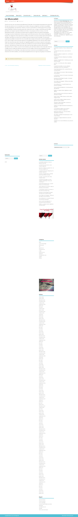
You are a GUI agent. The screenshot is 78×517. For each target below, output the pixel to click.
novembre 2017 (42, 396)
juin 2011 (41, 486)
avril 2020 (41, 363)
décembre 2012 (42, 461)
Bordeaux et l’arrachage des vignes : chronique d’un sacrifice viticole (46, 193)
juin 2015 (41, 420)
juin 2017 (41, 403)
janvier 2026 (41, 298)
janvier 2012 (41, 476)
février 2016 (41, 411)
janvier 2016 (41, 413)
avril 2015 (41, 423)
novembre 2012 (42, 463)
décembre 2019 (42, 368)
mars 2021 (41, 347)
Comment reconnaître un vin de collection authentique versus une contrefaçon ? (62, 67)
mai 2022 (41, 328)
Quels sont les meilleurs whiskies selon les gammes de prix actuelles (62, 100)
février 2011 (41, 492)
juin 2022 (41, 327)
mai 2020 (41, 361)
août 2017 (41, 400)
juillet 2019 (41, 374)
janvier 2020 (41, 367)
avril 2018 (41, 388)
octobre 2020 (41, 354)
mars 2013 (41, 457)
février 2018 (41, 391)
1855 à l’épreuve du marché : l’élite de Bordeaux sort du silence (46, 187)
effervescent (41, 245)
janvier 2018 (41, 393)
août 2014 (41, 434)
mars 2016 (41, 410)
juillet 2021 (41, 341)
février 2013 (41, 459)
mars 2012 (41, 473)
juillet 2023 (41, 315)
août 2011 (41, 483)
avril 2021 (41, 345)
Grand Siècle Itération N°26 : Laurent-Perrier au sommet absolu (46, 184)
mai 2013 (41, 454)
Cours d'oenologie (10, 15)
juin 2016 (41, 408)
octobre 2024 (41, 308)
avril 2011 (41, 489)
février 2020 (41, 365)
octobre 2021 (41, 338)
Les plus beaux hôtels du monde (45, 504)
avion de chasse (42, 499)
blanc (40, 242)
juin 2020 (41, 360)
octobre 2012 (41, 464)
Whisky (40, 257)
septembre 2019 (42, 373)
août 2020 (41, 357)
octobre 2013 (41, 449)
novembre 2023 (42, 311)
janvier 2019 (41, 378)
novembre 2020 (42, 353)
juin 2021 (41, 343)
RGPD (12, 1)
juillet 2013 (41, 451)
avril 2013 (41, 456)
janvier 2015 (41, 427)
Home (7, 1)
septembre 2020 (42, 355)
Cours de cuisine (42, 501)
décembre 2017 (42, 394)
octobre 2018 (41, 381)
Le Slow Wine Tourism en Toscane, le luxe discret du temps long (46, 190)
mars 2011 (41, 490)
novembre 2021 (42, 337)
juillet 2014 (41, 436)
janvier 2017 (41, 404)
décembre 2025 (42, 300)
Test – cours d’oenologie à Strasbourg (12, 65)
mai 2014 (41, 439)
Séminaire (41, 505)
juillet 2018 (41, 386)
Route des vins (37, 15)
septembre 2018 (42, 383)
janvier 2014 (41, 444)
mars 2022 (41, 331)
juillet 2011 (41, 484)
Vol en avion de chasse (43, 509)
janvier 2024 (41, 310)
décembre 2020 (42, 351)
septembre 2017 (42, 398)
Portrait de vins (27, 15)
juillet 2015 (41, 418)
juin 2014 (41, 437)
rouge (40, 250)
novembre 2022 (42, 321)
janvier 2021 (41, 350)
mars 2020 (41, 364)
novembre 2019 (42, 370)
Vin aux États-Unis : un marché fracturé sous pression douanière (46, 199)
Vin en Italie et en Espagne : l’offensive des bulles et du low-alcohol (46, 196)
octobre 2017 (41, 397)
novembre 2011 (42, 479)
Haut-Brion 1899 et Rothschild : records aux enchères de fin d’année (62, 103)
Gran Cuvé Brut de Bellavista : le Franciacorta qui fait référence (45, 202)
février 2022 (41, 333)
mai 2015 (41, 421)
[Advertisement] (61, 133)
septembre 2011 (42, 482)
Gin (39, 246)
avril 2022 (41, 330)
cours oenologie (42, 502)
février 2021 (41, 348)
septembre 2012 (42, 466)
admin (7, 21)
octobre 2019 (41, 371)
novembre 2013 (42, 447)
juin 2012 (41, 469)
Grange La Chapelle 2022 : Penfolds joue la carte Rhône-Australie (46, 174)
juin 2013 (41, 453)
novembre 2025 (42, 301)
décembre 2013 (42, 446)
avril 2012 (41, 471)
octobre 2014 (41, 431)
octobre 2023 (41, 312)
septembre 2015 (42, 416)
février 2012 (41, 474)
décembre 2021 (42, 335)
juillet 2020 (41, 358)
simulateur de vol (42, 506)
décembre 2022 (42, 320)
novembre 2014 (42, 430)
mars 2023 (41, 317)
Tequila (40, 256)
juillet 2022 (41, 325)
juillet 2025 (41, 305)
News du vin (18, 15)
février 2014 (41, 443)
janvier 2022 (41, 334)
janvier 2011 (41, 493)
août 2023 (41, 314)
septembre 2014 (42, 433)
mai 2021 (41, 344)
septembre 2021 (42, 340)
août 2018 (41, 384)
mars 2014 (41, 441)
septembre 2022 (42, 324)
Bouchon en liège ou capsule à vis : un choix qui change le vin (46, 168)
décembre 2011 (42, 477)
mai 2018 (41, 387)
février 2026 (41, 297)
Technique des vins (54, 15)
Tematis (40, 508)
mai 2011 (41, 487)
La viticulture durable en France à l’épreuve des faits (45, 163)
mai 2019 (41, 376)
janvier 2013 (41, 460)
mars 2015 (41, 424)
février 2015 (41, 426)
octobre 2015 (41, 414)
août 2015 (41, 417)
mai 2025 (41, 307)
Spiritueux (44, 15)
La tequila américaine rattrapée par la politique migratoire (46, 171)
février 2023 (41, 318)
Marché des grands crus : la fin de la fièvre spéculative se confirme (62, 112)
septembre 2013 (42, 450)
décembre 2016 (42, 406)
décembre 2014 (42, 429)
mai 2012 (41, 470)
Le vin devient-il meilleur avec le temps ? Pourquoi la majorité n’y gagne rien (61, 109)
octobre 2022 (41, 322)
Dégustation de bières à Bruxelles (44, 65)
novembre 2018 (42, 380)
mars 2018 (41, 390)
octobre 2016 (41, 407)
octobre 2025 (41, 302)
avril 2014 (41, 440)
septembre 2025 (42, 304)
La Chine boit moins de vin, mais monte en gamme (45, 165)
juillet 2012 (41, 467)
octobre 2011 (41, 480)
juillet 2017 (41, 401)
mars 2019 (41, 377)
